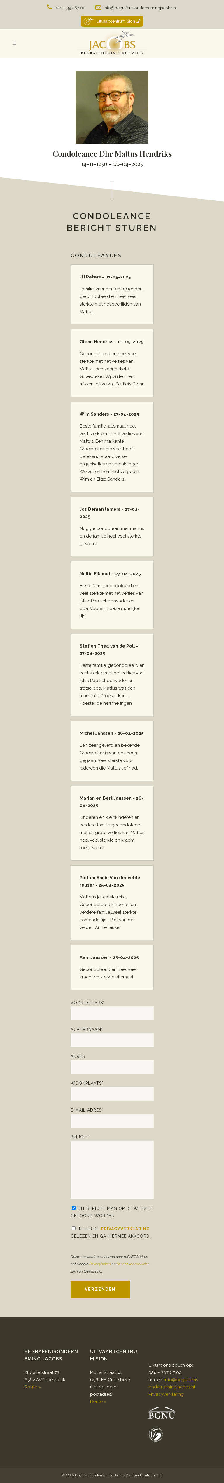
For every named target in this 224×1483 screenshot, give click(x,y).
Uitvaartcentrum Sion (112, 21)
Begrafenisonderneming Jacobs (100, 1475)
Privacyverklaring (125, 1228)
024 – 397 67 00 (70, 8)
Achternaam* (112, 1037)
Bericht (112, 1167)
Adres (112, 1064)
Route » (32, 1387)
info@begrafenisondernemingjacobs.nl (140, 8)
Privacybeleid (100, 1264)
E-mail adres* (112, 1118)
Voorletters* (112, 1010)
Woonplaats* (112, 1091)
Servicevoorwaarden (133, 1264)
